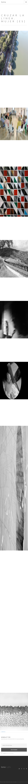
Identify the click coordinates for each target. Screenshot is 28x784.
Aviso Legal (19, 781)
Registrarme (14, 749)
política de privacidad (10, 753)
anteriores (2, 731)
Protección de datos (24, 781)
